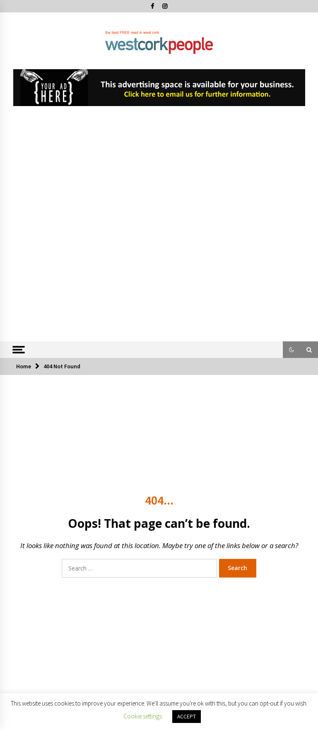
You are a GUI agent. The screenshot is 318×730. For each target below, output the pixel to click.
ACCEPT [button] (186, 716)
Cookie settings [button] (142, 716)
